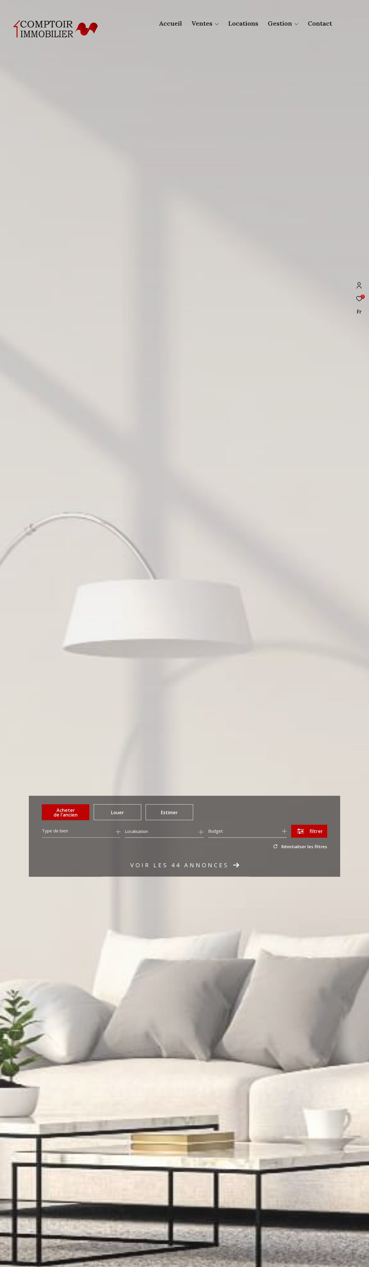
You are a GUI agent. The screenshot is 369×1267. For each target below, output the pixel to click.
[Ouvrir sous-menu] (217, 24)
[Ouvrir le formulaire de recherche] (309, 831)
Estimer (169, 812)
